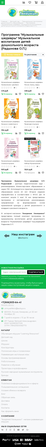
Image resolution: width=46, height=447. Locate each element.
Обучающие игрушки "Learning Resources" (20, 334)
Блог (3, 394)
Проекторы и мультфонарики (14, 368)
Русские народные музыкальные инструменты (21, 372)
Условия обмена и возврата (13, 390)
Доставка (5, 401)
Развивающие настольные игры (15, 354)
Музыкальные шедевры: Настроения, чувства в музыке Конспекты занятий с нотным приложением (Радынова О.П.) (11, 83)
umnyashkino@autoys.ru (15, 308)
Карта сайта (35, 436)
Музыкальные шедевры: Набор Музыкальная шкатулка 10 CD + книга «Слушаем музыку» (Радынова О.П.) (33, 162)
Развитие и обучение (10, 365)
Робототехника (8, 361)
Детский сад (7, 337)
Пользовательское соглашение (15, 387)
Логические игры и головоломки (15, 351)
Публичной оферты (16, 278)
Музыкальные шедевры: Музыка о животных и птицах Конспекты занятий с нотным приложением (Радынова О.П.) (11, 123)
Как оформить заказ (10, 411)
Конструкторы (7, 347)
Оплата (4, 404)
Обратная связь (8, 397)
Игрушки (5, 344)
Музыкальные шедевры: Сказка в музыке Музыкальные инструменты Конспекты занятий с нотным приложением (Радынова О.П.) (11, 162)
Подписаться (35, 272)
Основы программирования (13, 358)
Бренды (4, 375)
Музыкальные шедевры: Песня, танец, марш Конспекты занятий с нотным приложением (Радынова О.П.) (33, 83)
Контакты (5, 408)
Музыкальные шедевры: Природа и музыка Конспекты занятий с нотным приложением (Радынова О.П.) (33, 123)
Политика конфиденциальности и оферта (19, 383)
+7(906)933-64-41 (11, 302)
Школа (4, 341)
